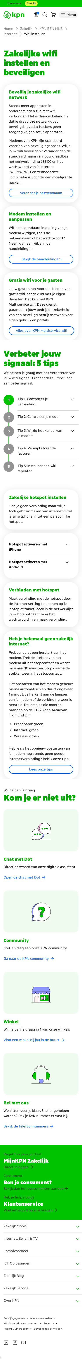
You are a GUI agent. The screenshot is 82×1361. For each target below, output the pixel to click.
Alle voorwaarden (41, 1318)
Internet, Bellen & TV (20, 1238)
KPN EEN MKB (51, 29)
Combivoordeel (15, 1251)
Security (49, 1323)
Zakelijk (31, 3)
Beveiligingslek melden (48, 1328)
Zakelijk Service (15, 1288)
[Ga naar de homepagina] (13, 15)
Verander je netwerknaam (41, 193)
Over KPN (11, 1300)
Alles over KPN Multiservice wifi (41, 330)
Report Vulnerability (16, 1328)
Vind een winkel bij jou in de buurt (31, 1040)
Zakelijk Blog (13, 1276)
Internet (10, 34)
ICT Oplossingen (16, 1263)
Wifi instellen (34, 34)
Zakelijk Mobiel (15, 1226)
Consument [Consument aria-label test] (14, 3)
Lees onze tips (41, 769)
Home (8, 29)
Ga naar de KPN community (26, 958)
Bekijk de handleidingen (41, 259)
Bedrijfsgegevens (14, 1318)
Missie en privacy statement (20, 1323)
